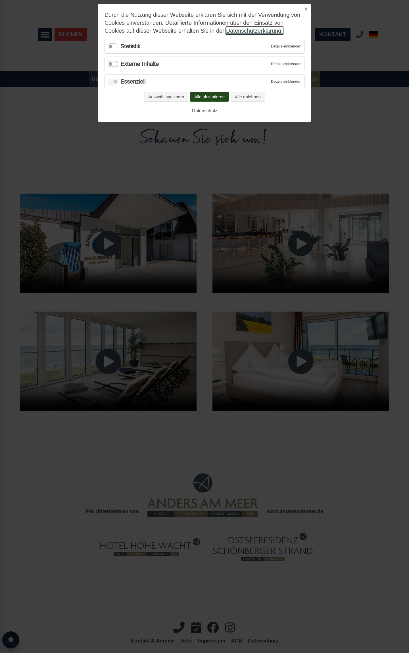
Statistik (130, 46)
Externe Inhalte (139, 64)
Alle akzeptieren (209, 96)
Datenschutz (204, 111)
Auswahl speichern (166, 96)
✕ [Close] (306, 9)
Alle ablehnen (248, 96)
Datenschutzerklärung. (254, 30)
